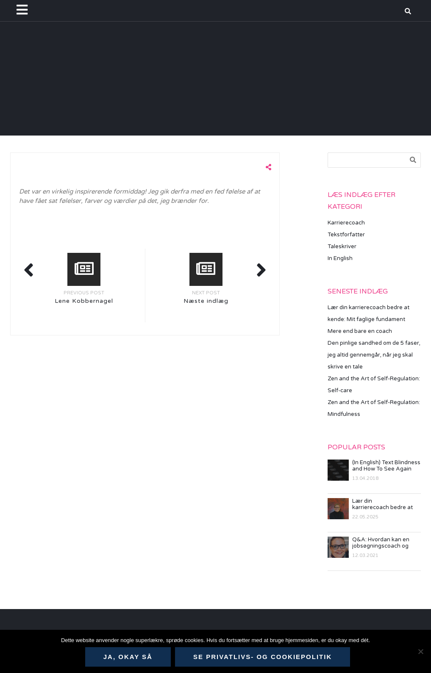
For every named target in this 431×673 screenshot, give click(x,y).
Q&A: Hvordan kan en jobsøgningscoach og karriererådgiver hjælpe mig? (383, 543)
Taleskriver (342, 246)
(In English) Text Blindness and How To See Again (386, 466)
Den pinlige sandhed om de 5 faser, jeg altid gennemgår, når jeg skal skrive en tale (374, 355)
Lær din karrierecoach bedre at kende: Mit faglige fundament (382, 504)
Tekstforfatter (346, 234)
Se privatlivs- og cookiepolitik (262, 656)
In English (340, 258)
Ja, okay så (128, 656)
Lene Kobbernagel (84, 301)
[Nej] (420, 651)
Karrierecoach (346, 222)
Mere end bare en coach (360, 331)
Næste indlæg (206, 301)
